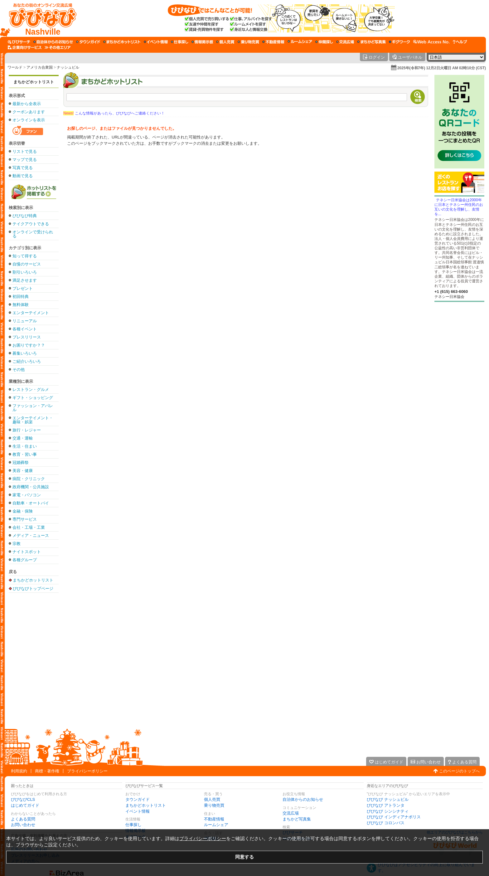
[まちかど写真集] (371, 42)
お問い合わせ (23, 824)
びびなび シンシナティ (388, 811)
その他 (18, 369)
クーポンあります (28, 112)
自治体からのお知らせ (303, 799)
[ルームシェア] (300, 42)
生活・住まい (24, 446)
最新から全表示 (26, 104)
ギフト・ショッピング (32, 398)
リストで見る (24, 151)
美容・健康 (22, 471)
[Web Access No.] (431, 42)
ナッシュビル (68, 67)
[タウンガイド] (88, 42)
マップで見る (24, 160)
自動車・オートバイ (30, 503)
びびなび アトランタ (385, 805)
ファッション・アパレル (32, 408)
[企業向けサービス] (24, 47)
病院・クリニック (28, 479)
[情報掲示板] (202, 42)
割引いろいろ (24, 272)
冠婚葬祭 (20, 462)
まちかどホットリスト (33, 82)
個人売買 (212, 799)
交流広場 (291, 813)
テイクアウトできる (30, 224)
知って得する (24, 256)
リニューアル (24, 321)
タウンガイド (137, 799)
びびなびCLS (23, 799)
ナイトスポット (26, 552)
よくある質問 (23, 819)
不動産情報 (214, 819)
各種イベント (24, 329)
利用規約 (19, 771)
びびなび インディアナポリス (394, 817)
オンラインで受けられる (32, 234)
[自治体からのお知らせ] (53, 42)
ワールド (14, 67)
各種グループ (24, 560)
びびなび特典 (24, 216)
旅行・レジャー (26, 430)
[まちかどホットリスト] (122, 42)
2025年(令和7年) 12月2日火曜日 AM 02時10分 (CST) (441, 68)
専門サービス (24, 519)
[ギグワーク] (399, 42)
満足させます (24, 280)
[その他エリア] (57, 47)
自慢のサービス (26, 264)
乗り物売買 (214, 805)
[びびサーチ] (19, 42)
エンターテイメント (30, 313)
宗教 (16, 544)
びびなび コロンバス (385, 822)
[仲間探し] (324, 42)
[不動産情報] (273, 42)
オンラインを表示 (28, 120)
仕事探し (133, 824)
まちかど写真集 (297, 819)
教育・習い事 (24, 454)
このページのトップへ (459, 771)
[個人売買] (225, 42)
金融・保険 (22, 511)
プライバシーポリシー (87, 771)
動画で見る (22, 176)
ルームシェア (216, 824)
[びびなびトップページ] (40, 18)
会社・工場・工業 (28, 527)
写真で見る (22, 168)
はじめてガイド (25, 805)
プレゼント (22, 288)
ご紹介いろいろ (26, 361)
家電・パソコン (26, 495)
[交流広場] (345, 42)
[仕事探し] (179, 42)
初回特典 (20, 296)
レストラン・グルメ (30, 389)
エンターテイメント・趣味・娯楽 (32, 420)
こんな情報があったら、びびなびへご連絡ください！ (114, 113)
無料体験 (20, 305)
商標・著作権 (47, 771)
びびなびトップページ (33, 588)
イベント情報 (137, 811)
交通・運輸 (22, 438)
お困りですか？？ (28, 345)
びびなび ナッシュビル (388, 799)
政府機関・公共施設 (30, 487)
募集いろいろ (24, 353)
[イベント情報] (156, 42)
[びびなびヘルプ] (460, 42)
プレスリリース (26, 337)
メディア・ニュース (30, 535)
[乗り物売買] (248, 42)
